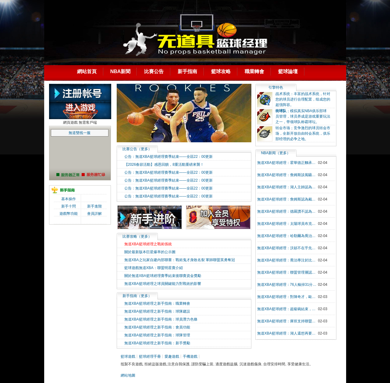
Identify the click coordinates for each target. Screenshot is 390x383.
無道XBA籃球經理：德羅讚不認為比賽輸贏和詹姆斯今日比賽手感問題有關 (287, 211)
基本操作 (68, 199)
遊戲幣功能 (68, 213)
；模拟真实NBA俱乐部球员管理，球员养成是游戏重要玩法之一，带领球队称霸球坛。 (302, 116)
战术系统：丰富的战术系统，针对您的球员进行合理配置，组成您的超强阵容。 (302, 99)
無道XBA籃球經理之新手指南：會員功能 (157, 327)
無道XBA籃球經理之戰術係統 (148, 244)
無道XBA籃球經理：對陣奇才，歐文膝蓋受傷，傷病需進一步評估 (287, 297)
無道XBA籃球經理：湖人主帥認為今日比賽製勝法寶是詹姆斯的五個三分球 (287, 187)
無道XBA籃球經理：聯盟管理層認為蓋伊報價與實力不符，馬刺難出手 (287, 272)
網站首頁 (87, 71)
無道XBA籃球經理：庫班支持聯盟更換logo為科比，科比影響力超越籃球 (287, 321)
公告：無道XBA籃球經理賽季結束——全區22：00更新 (168, 156)
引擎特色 (275, 87)
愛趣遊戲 (172, 356)
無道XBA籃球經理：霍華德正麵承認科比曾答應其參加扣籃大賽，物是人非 (287, 163)
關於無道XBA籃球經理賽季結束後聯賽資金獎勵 (162, 276)
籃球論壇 (288, 71)
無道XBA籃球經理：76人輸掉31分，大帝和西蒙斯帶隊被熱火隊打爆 (287, 284)
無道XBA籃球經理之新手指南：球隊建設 (157, 311)
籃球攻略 (221, 71)
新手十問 (68, 206)
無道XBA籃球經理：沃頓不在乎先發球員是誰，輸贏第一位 (287, 248)
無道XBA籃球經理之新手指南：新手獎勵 (157, 343)
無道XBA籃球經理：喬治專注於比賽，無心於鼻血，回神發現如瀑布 (287, 260)
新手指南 (187, 71)
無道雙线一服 (79, 133)
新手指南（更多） (137, 296)
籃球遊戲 (128, 356)
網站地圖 (128, 375)
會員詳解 (94, 213)
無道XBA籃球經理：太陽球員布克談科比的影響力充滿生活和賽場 (287, 224)
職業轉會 (254, 71)
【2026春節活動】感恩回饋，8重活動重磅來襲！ (164, 164)
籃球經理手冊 (150, 356)
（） (137, 149)
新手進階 (94, 206)
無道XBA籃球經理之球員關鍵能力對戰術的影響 (162, 284)
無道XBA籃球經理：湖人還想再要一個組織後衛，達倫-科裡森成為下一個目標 (287, 333)
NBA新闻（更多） (276, 153)
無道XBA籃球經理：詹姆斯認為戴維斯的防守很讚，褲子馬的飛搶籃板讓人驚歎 (287, 199)
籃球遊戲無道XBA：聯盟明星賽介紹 (153, 268)
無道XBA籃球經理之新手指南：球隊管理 (157, 335)
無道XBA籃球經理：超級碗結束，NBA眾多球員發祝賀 (287, 309)
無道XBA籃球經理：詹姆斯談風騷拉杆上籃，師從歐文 (287, 175)
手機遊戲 (190, 356)
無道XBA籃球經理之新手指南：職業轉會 (157, 303)
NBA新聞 (120, 71)
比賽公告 (154, 71)
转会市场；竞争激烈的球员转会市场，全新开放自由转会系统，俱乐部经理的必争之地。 (302, 133)
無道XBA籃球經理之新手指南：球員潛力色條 (160, 319)
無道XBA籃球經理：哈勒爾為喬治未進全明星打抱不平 (287, 236)
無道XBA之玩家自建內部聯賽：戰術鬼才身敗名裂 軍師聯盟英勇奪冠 (179, 260)
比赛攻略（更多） (137, 236)
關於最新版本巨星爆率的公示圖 (150, 252)
